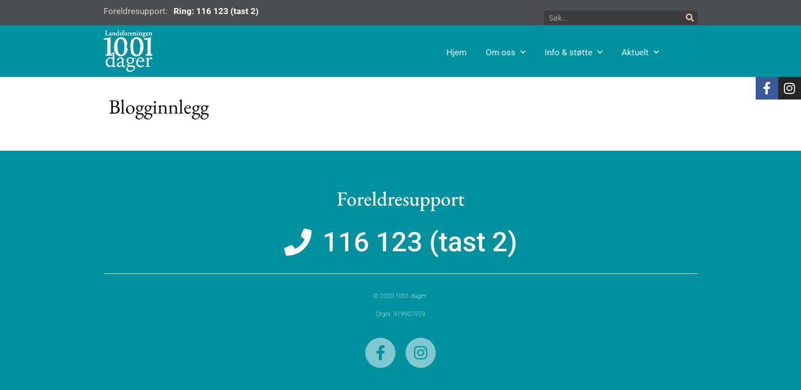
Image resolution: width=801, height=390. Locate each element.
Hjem (479, 52)
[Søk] (689, 18)
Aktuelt (663, 52)
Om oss (528, 52)
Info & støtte (596, 52)
